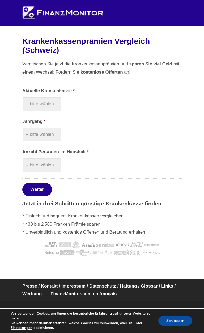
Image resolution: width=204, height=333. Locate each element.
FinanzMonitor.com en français (83, 293)
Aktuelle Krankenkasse (48, 90)
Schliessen (175, 320)
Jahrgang (33, 121)
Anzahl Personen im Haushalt (55, 151)
